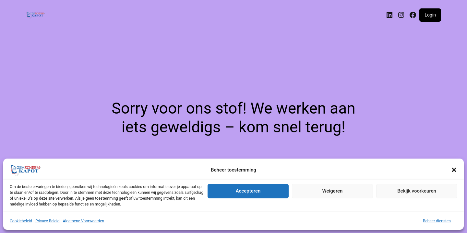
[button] (454, 170)
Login (430, 14)
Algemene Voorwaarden (83, 221)
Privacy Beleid (47, 221)
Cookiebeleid (21, 221)
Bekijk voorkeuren (416, 191)
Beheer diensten (437, 221)
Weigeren (332, 191)
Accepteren (248, 191)
